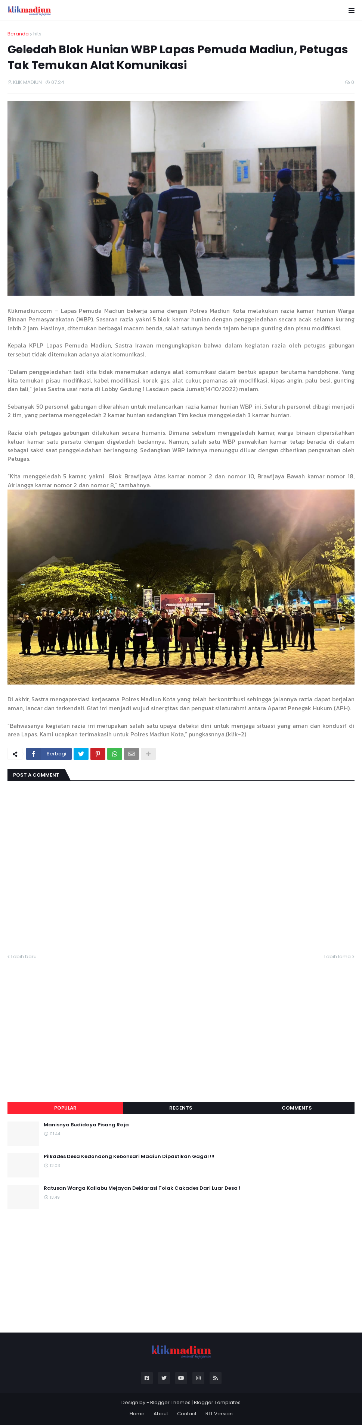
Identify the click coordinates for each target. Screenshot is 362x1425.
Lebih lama (337, 956)
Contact (187, 1413)
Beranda (18, 33)
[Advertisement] (181, 1022)
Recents (180, 1107)
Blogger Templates (217, 1402)
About (161, 1413)
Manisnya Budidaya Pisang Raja (86, 1125)
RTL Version (219, 1413)
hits (37, 33)
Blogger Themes (170, 1402)
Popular (65, 1107)
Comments (297, 1107)
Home (137, 1413)
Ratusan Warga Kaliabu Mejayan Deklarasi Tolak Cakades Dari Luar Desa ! (142, 1188)
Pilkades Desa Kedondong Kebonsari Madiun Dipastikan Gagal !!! (129, 1156)
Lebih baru (24, 956)
